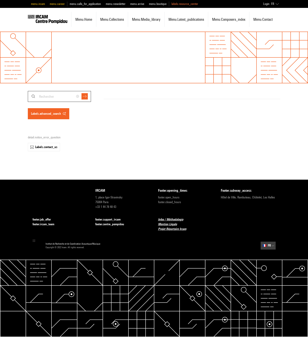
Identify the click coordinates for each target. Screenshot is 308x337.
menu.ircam (38, 4)
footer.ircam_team (46, 224)
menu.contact (263, 19)
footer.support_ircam (110, 220)
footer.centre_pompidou (112, 224)
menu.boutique (158, 4)
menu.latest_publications (186, 19)
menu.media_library (146, 19)
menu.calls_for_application (85, 4)
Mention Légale (170, 224)
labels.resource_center (184, 4)
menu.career (57, 4)
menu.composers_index (228, 19)
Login (266, 4)
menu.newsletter (115, 4)
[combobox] (59, 96)
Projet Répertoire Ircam (174, 229)
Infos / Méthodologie (173, 220)
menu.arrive (137, 4)
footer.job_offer (44, 220)
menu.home (83, 19)
